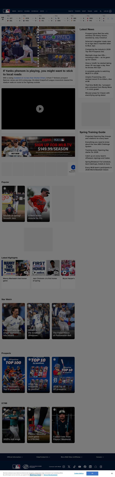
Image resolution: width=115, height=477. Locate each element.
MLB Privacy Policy (35, 475)
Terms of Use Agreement (50, 475)
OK (92, 473)
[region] (57, 473)
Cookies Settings (79, 473)
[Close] (112, 473)
